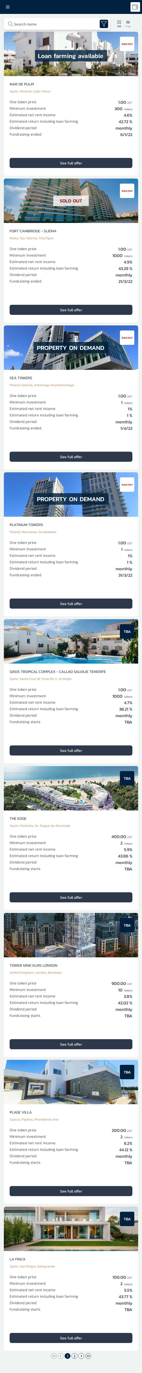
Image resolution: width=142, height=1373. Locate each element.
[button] (119, 24)
